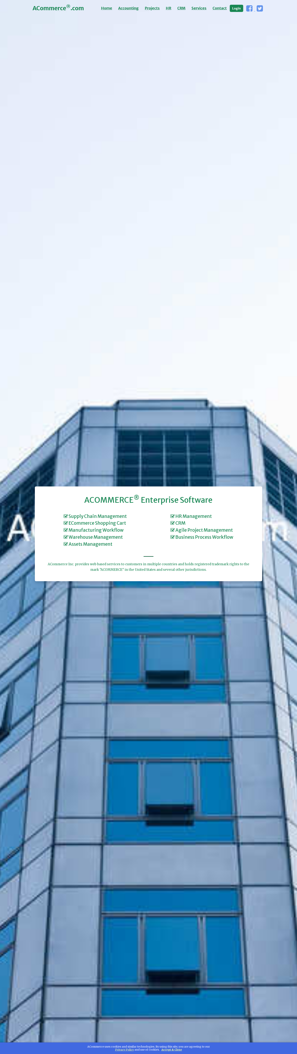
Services (198, 8)
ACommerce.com (58, 8)
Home (106, 8)
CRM (181, 8)
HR (168, 8)
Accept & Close (171, 1049)
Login (236, 8)
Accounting (128, 8)
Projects (152, 8)
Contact (220, 8)
